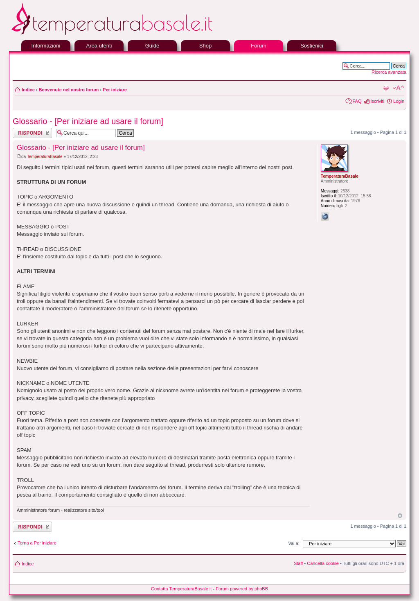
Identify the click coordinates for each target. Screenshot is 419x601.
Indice (28, 89)
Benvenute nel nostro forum (69, 89)
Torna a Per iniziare (37, 542)
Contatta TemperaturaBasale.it (181, 588)
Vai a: (293, 543)
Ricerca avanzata (389, 72)
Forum (258, 46)
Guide (152, 46)
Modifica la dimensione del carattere (398, 88)
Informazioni (46, 46)
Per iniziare (115, 89)
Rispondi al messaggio (32, 133)
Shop (205, 46)
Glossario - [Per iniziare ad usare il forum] (88, 121)
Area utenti (99, 46)
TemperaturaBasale (45, 156)
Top (400, 515)
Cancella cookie (323, 563)
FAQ (356, 101)
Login (398, 101)
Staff (298, 563)
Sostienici (311, 46)
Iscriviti (377, 101)
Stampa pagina (385, 88)
